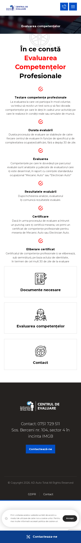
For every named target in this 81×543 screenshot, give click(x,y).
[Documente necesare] (40, 284)
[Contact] (40, 357)
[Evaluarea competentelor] (40, 318)
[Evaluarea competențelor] (40, 321)
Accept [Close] (70, 518)
